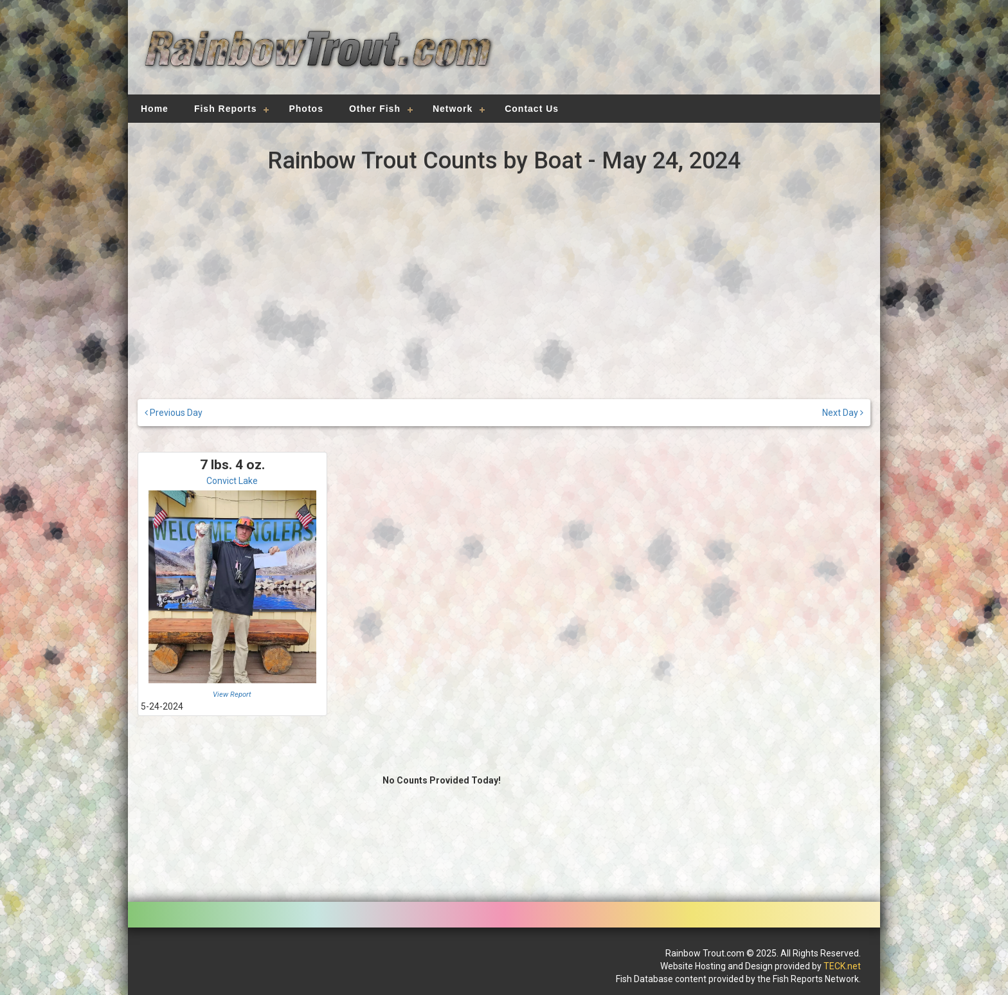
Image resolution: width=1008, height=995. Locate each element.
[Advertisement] (685, 54)
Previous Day (174, 413)
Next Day (842, 413)
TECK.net (842, 966)
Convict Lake (232, 481)
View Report (232, 694)
